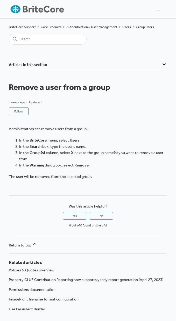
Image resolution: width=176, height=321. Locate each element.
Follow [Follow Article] (18, 111)
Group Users (145, 27)
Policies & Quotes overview (31, 270)
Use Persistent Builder (27, 309)
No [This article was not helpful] (101, 216)
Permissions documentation (32, 289)
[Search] (47, 39)
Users (126, 27)
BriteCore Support (22, 27)
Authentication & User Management (91, 27)
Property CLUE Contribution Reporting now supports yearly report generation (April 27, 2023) (86, 279)
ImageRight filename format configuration (44, 299)
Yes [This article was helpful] (74, 216)
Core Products (51, 27)
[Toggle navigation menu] (158, 9)
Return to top (23, 244)
